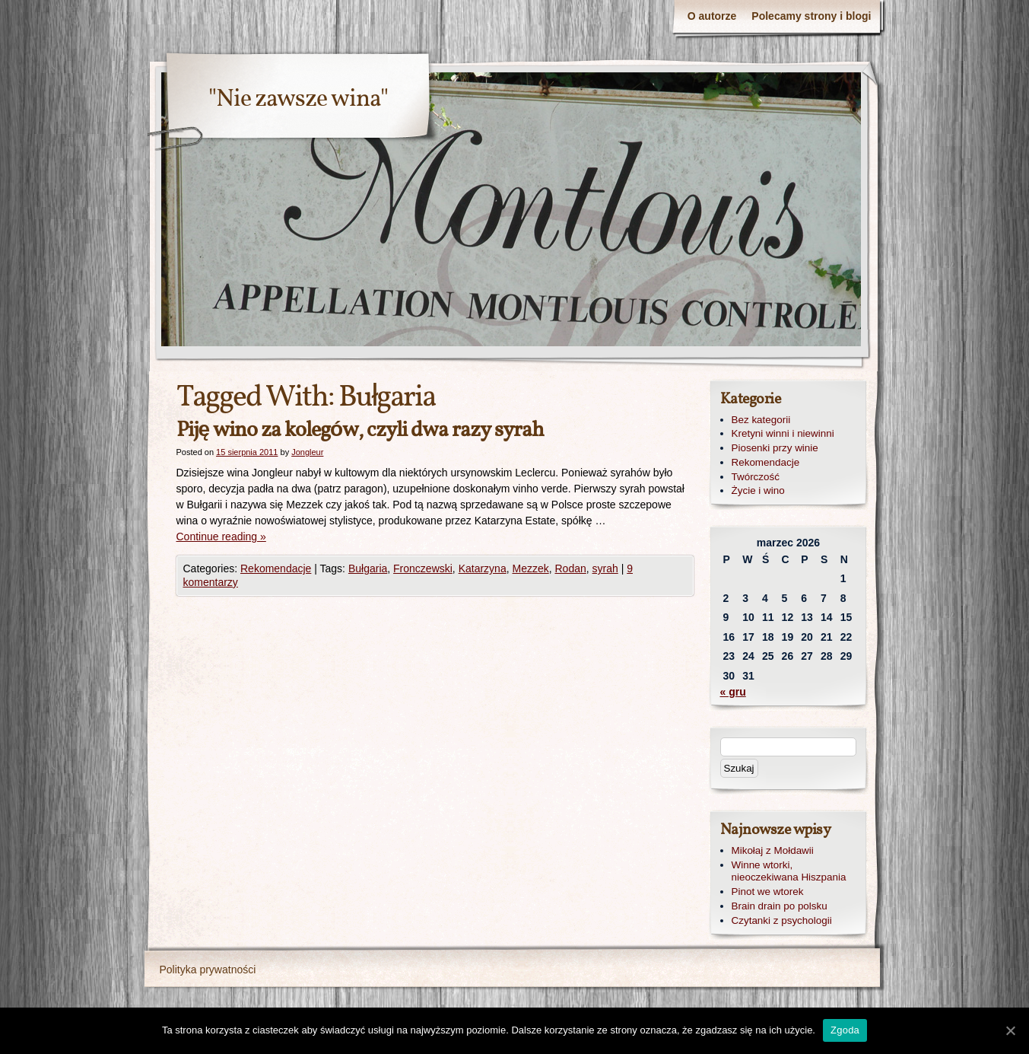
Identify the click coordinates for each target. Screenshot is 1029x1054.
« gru (733, 692)
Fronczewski (423, 568)
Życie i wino (758, 490)
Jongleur (307, 452)
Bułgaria (367, 568)
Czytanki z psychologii (782, 920)
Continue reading (221, 536)
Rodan (570, 568)
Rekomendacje (275, 568)
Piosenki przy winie (775, 448)
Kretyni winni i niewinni (783, 433)
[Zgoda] (1010, 1030)
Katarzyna (483, 568)
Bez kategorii (761, 419)
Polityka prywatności (208, 969)
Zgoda (845, 1030)
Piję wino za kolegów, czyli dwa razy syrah (360, 430)
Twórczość (756, 476)
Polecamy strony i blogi (811, 16)
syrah (605, 568)
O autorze (712, 16)
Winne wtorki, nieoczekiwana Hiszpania (789, 871)
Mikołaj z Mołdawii (773, 850)
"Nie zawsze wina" (298, 99)
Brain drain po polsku (779, 906)
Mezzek (530, 568)
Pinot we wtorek (768, 891)
